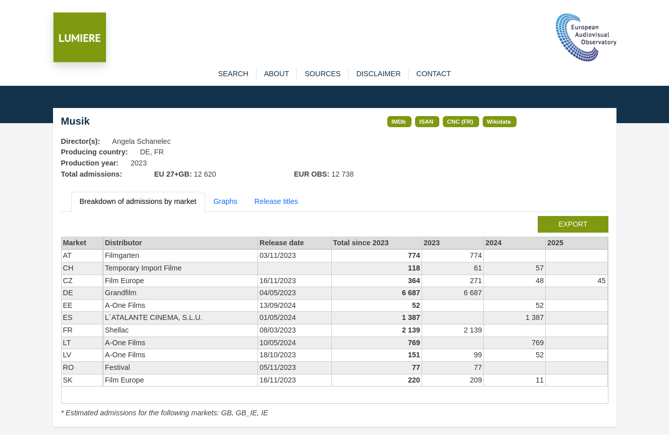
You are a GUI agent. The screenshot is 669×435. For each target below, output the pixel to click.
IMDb (398, 121)
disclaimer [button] (378, 74)
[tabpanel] (334, 317)
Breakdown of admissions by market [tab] (138, 201)
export (572, 224)
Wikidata (499, 121)
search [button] (233, 74)
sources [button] (322, 74)
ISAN (427, 121)
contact (434, 74)
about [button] (276, 74)
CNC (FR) (460, 121)
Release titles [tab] (276, 201)
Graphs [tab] (225, 201)
